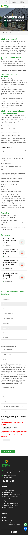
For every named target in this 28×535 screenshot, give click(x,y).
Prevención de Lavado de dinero (12, 503)
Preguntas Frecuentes (9, 499)
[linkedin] (13, 481)
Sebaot (7, 1)
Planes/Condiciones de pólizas (11, 496)
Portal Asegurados (13, 2)
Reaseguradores (8, 492)
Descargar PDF (7, 245)
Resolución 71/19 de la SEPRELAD (9, 220)
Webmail (3, 1)
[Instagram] (7, 481)
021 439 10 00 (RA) (7, 477)
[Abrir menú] (24, 6)
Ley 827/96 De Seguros (6, 229)
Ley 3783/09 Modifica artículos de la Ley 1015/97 (13, 227)
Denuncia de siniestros (22, 2)
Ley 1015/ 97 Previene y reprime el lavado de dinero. (12, 223)
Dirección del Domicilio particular (8, 346)
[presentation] (12, 447)
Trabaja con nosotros (9, 507)
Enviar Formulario (8, 451)
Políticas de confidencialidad (11, 505)
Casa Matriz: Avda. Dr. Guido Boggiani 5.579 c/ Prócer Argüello (13, 471)
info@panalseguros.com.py (9, 475)
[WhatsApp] (25, 524)
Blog (5, 501)
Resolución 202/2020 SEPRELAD (8, 215)
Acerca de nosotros (9, 490)
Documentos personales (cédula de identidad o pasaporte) (12, 423)
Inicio (3, 33)
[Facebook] (4, 481)
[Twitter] (10, 481)
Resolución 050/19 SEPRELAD (8, 218)
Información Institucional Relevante (12, 494)
